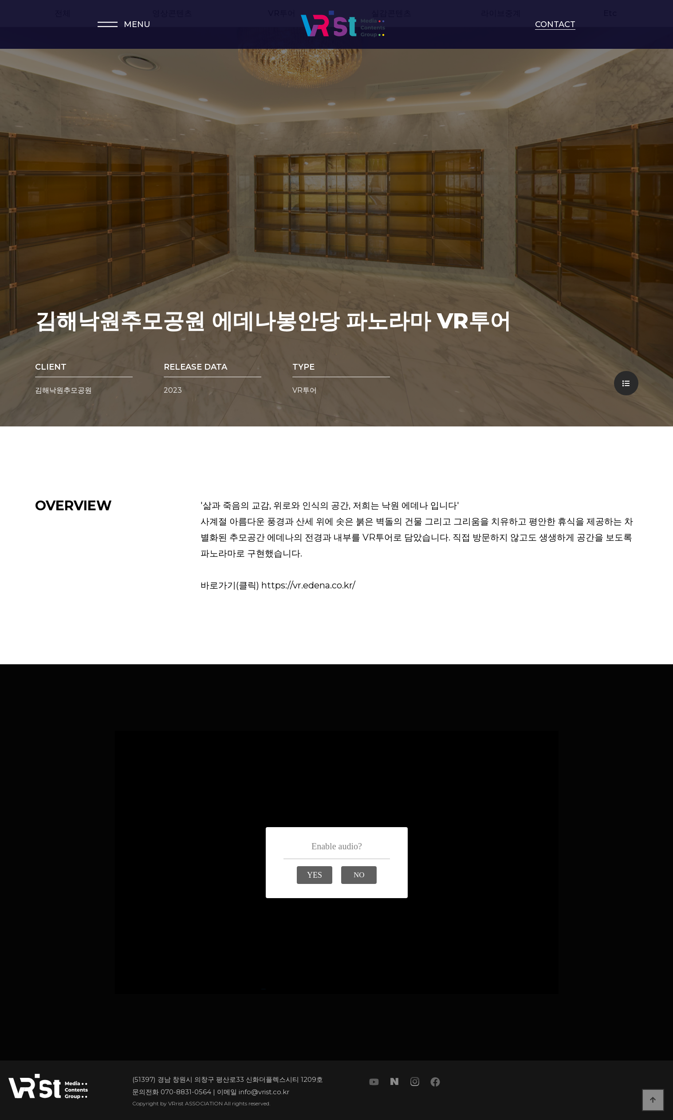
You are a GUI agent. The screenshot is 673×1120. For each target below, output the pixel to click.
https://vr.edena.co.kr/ (308, 585)
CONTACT (555, 24)
